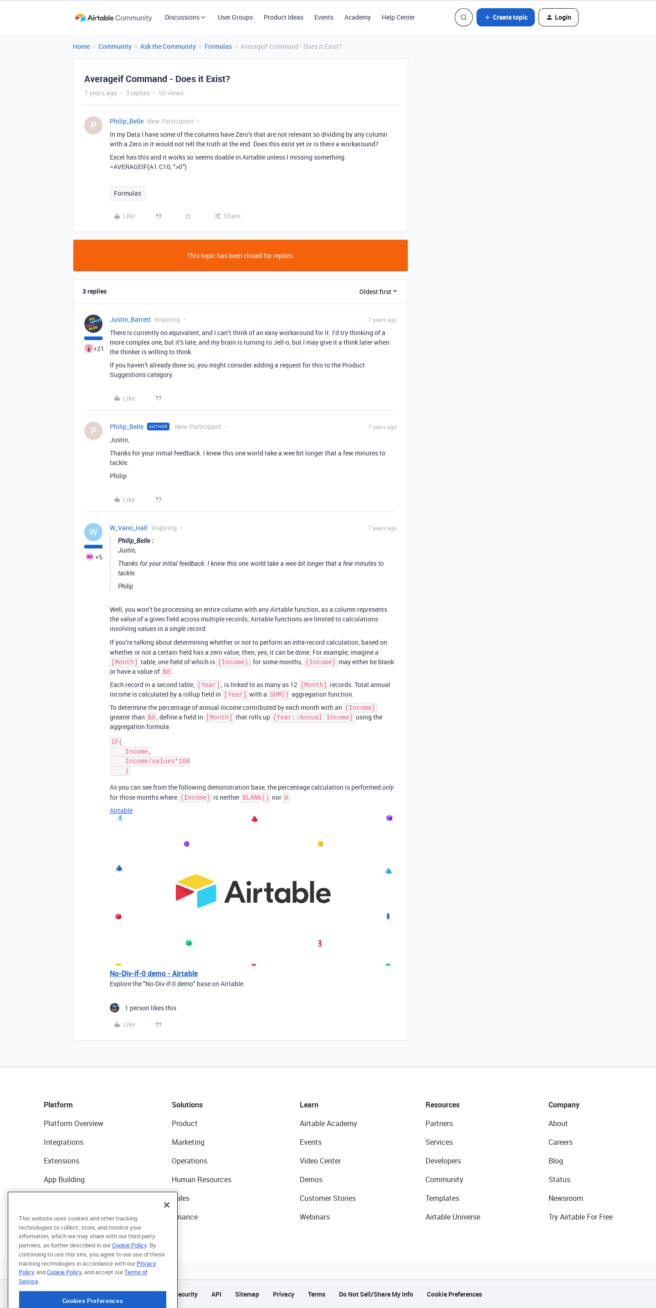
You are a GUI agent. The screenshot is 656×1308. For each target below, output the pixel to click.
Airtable (121, 810)
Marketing (188, 1142)
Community (115, 46)
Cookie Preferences (454, 1294)
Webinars (315, 1217)
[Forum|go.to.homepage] (113, 17)
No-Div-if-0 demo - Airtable (154, 973)
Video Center (320, 1161)
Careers (560, 1142)
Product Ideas (283, 17)
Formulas (218, 46)
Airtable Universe (452, 1217)
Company (563, 1105)
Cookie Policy (129, 1278)
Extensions (61, 1161)
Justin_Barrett (130, 319)
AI (47, 1198)
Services (439, 1142)
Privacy (283, 1294)
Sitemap (247, 1294)
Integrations (63, 1142)
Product (185, 1123)
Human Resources (201, 1179)
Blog (555, 1161)
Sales (181, 1198)
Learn (309, 1105)
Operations (189, 1161)
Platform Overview (73, 1123)
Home (81, 46)
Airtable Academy (328, 1123)
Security (186, 1294)
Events (323, 17)
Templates (442, 1198)
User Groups (235, 17)
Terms (316, 1294)
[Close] (167, 1238)
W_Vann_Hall (129, 527)
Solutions (187, 1105)
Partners (439, 1123)
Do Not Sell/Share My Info (376, 1294)
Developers (443, 1161)
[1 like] (143, 1008)
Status (559, 1179)
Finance (185, 1217)
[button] (506, 17)
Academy (357, 17)
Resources (442, 1105)
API (216, 1294)
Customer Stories (328, 1198)
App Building (64, 1179)
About (558, 1123)
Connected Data (70, 1217)
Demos (311, 1179)
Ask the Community (168, 46)
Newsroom (565, 1198)
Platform (58, 1105)
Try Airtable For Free (580, 1217)
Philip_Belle (127, 121)
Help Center (398, 17)
